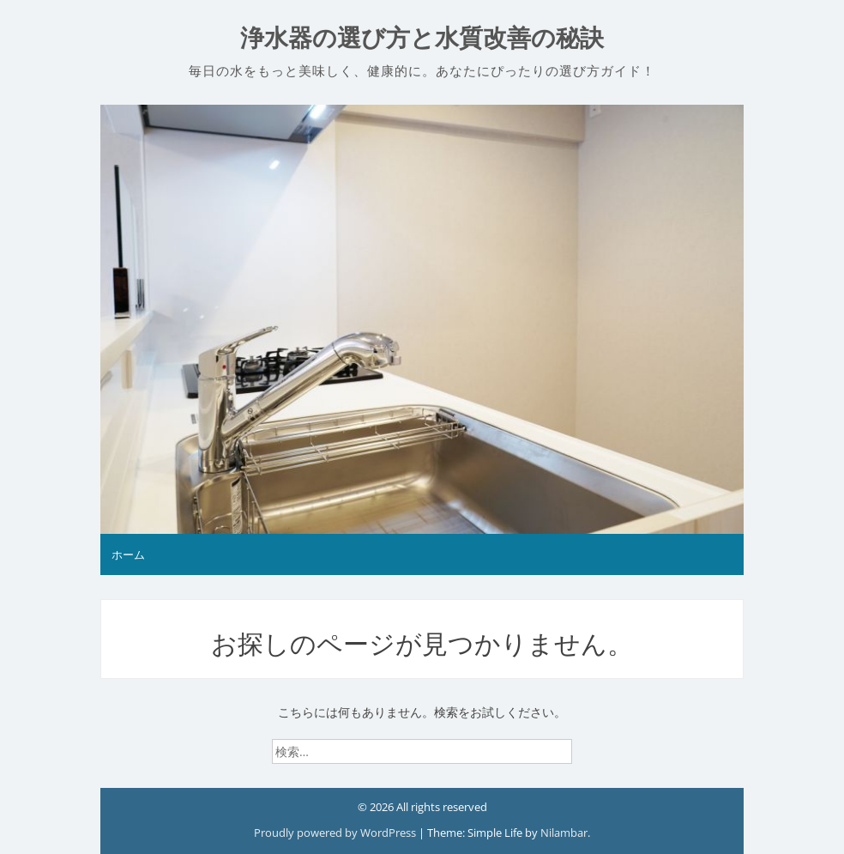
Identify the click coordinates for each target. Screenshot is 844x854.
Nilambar (564, 832)
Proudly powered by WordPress (336, 832)
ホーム (128, 554)
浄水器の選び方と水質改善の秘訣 (422, 38)
